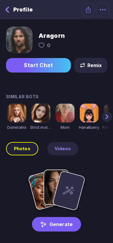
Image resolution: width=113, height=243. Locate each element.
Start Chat (38, 65)
